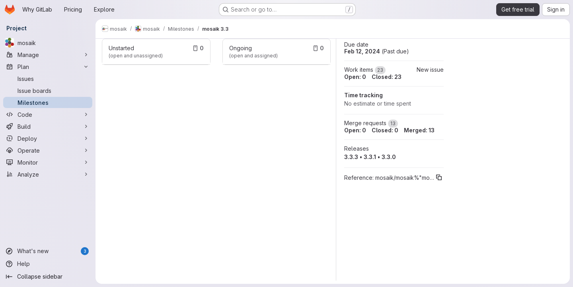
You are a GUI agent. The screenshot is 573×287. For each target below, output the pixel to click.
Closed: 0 (385, 130)
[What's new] (47, 251)
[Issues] (47, 78)
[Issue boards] (47, 90)
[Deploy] (47, 138)
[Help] (47, 263)
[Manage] (47, 54)
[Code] (47, 114)
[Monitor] (47, 162)
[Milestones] (47, 102)
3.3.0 (389, 156)
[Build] (47, 126)
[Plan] (47, 66)
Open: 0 (355, 76)
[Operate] (47, 150)
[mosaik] (47, 42)
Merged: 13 (419, 130)
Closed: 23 (386, 76)
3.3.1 (370, 156)
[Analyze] (47, 174)
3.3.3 (351, 156)
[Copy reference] (439, 177)
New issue (430, 69)
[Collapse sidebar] (47, 276)
